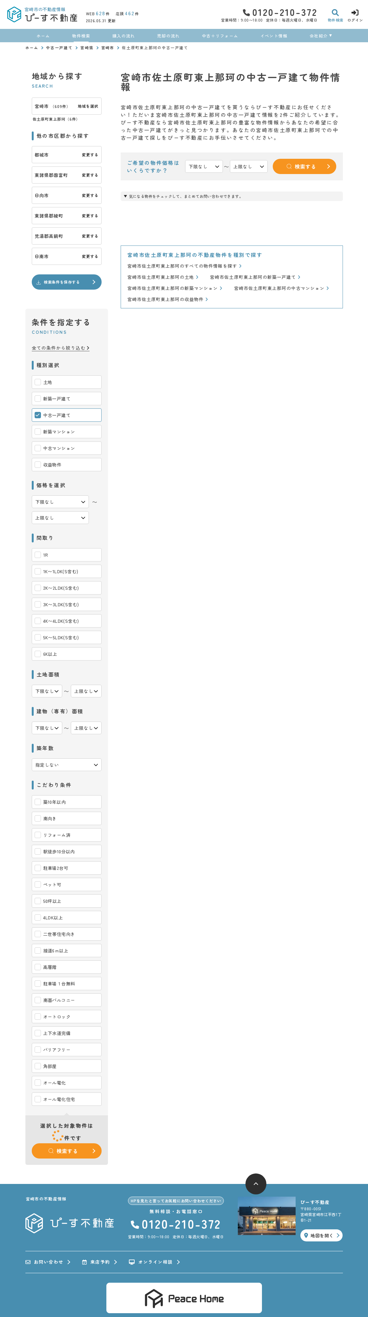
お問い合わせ (44, 1262)
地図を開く (318, 1235)
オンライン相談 (150, 1262)
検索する (63, 1151)
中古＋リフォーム (220, 36)
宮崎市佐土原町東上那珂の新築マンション (175, 288)
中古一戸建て (59, 47)
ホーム (43, 36)
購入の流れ (123, 36)
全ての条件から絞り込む (61, 348)
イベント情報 (274, 36)
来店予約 (96, 1262)
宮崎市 (108, 47)
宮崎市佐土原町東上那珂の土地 (163, 277)
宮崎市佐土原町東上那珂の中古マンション (281, 288)
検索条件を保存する (58, 282)
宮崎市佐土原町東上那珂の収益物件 (167, 299)
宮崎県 (87, 47)
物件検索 (81, 36)
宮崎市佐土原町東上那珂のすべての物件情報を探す (184, 266)
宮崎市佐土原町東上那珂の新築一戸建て (255, 277)
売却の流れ (168, 36)
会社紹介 (319, 36)
